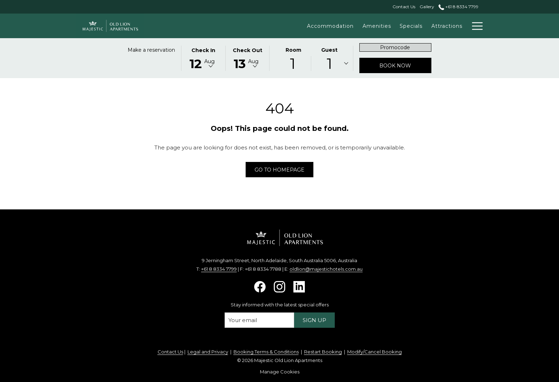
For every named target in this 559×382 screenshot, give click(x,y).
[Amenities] (364, 26)
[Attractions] (435, 26)
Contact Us (170, 352)
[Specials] (399, 26)
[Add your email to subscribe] (259, 320)
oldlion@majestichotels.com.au (326, 269)
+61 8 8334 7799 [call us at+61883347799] (458, 6)
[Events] (469, 26)
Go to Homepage (279, 170)
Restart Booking (323, 352)
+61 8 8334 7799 (219, 269)
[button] (203, 58)
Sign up (314, 320)
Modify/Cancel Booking (374, 352)
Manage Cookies (279, 372)
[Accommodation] (318, 26)
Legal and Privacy (208, 352)
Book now (405, 65)
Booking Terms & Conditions (266, 352)
